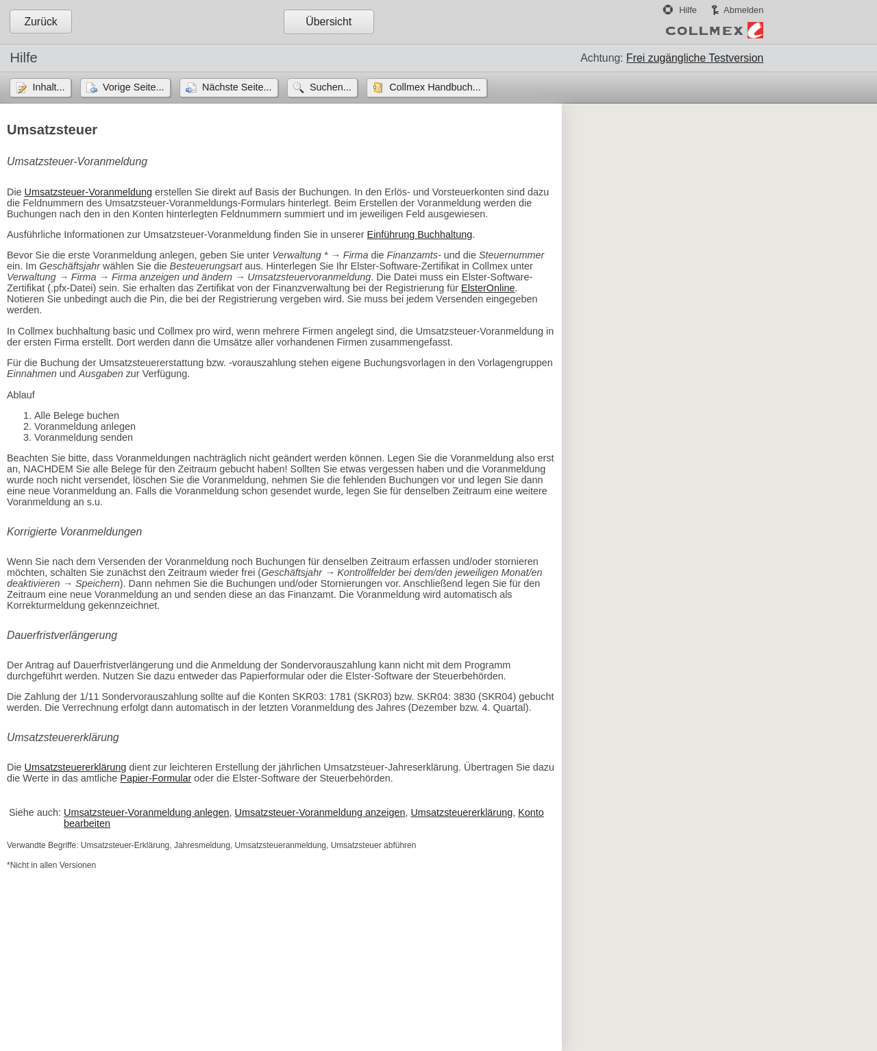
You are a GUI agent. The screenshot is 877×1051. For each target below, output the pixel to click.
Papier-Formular (155, 778)
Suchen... (330, 87)
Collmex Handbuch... (435, 87)
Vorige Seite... (133, 87)
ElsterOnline (488, 287)
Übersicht (328, 21)
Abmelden (743, 10)
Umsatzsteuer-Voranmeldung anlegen (147, 812)
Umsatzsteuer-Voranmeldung (88, 191)
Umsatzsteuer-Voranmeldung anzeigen (320, 812)
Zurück (40, 21)
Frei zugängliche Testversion (694, 58)
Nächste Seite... (237, 87)
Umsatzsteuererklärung (76, 767)
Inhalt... (48, 87)
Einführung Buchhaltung (420, 234)
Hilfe (688, 10)
